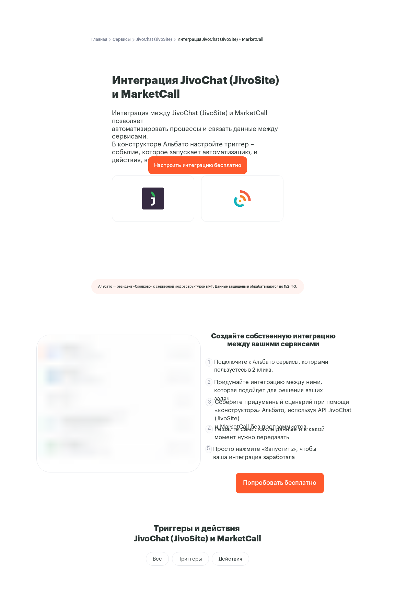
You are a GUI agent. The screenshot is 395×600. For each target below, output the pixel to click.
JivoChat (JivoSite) (154, 39)
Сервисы (122, 39)
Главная (99, 39)
